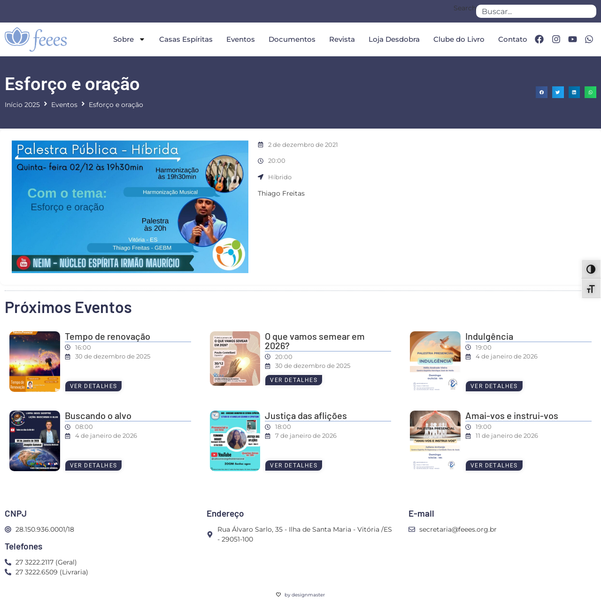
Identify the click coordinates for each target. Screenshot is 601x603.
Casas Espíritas (186, 39)
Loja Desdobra (394, 39)
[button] (541, 92)
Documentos (292, 39)
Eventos (240, 39)
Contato (512, 39)
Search (465, 8)
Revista (342, 39)
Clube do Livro (459, 39)
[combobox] (536, 11)
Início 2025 (22, 104)
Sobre (129, 39)
